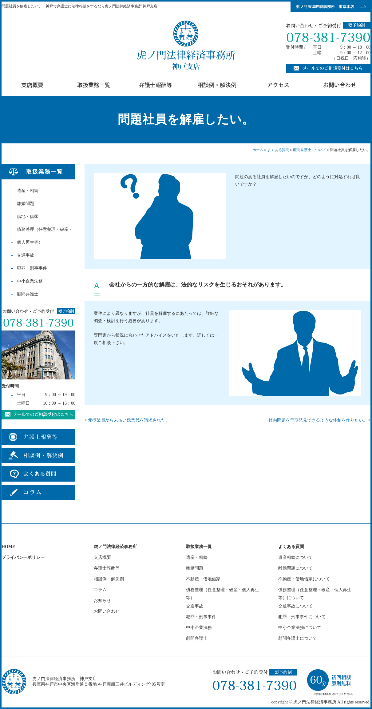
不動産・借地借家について (304, 579)
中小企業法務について (299, 627)
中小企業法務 (30, 281)
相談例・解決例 (109, 579)
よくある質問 (278, 150)
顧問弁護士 (27, 294)
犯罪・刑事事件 (32, 268)
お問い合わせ (107, 611)
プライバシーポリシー (23, 557)
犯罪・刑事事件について (302, 617)
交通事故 (25, 255)
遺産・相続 (27, 190)
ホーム (257, 150)
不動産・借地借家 (203, 579)
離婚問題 (25, 203)
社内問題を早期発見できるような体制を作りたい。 (317, 420)
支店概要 (102, 557)
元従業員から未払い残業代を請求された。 (129, 420)
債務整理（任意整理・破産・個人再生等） (45, 236)
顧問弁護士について (309, 150)
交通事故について (295, 606)
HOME (8, 546)
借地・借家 (27, 216)
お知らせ (102, 600)
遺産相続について (295, 557)
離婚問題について (295, 568)
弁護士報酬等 (107, 568)
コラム (100, 589)
